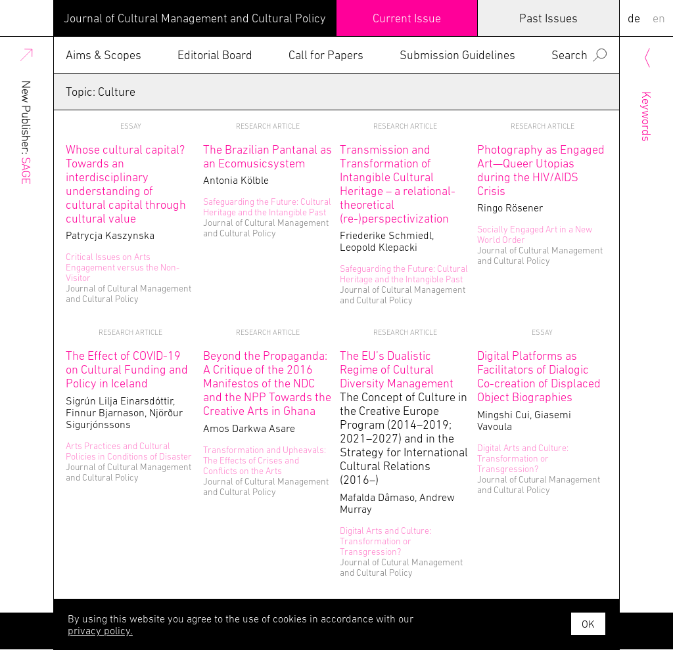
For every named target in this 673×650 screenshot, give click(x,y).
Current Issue (407, 18)
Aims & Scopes (103, 55)
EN (659, 18)
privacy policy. (100, 630)
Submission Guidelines (457, 55)
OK (588, 624)
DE (634, 18)
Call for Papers (326, 55)
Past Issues (548, 18)
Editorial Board (214, 55)
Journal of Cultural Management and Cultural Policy (195, 18)
